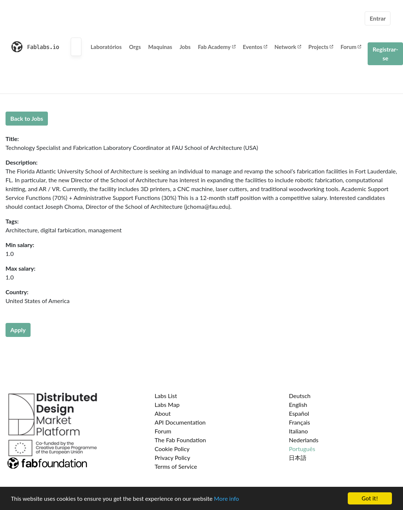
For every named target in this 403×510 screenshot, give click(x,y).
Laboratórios (106, 46)
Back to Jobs (26, 118)
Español (299, 413)
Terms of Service (176, 466)
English (298, 404)
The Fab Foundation (180, 439)
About (163, 413)
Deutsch (300, 395)
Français (299, 422)
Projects (320, 46)
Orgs (135, 46)
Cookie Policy (172, 448)
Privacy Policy (172, 457)
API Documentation (180, 422)
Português (302, 448)
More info (226, 499)
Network (287, 46)
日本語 (297, 457)
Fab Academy (216, 46)
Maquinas (160, 46)
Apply (18, 329)
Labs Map (167, 404)
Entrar (377, 18)
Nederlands (303, 439)
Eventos (255, 46)
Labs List (166, 395)
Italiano (298, 431)
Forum (350, 46)
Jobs (184, 46)
